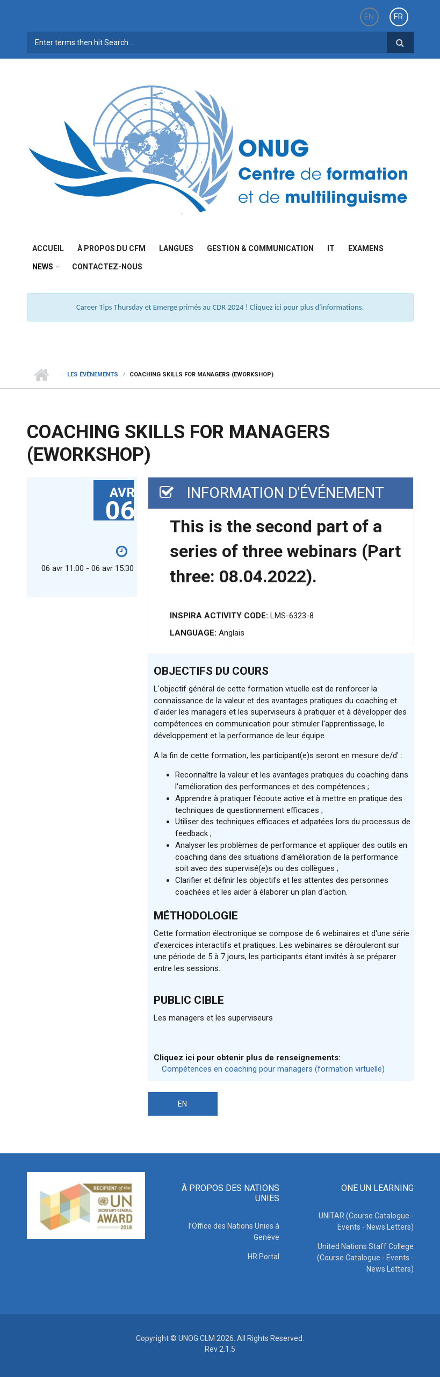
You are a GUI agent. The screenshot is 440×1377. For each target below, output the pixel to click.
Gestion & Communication (260, 248)
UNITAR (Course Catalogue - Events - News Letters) (366, 1221)
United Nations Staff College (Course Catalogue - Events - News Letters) (365, 1257)
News (42, 266)
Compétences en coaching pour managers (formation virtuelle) (273, 1069)
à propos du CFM (111, 248)
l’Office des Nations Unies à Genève (234, 1232)
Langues (176, 248)
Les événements (92, 374)
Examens (366, 248)
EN (369, 17)
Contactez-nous (107, 266)
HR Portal (263, 1256)
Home (41, 374)
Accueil (48, 248)
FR (398, 17)
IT (331, 248)
